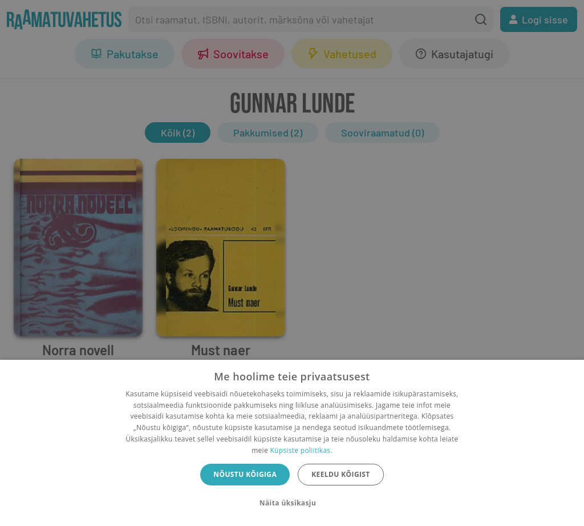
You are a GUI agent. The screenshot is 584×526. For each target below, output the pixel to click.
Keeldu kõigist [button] (340, 474)
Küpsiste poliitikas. (301, 450)
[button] (292, 503)
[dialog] (292, 443)
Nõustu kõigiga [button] (245, 474)
